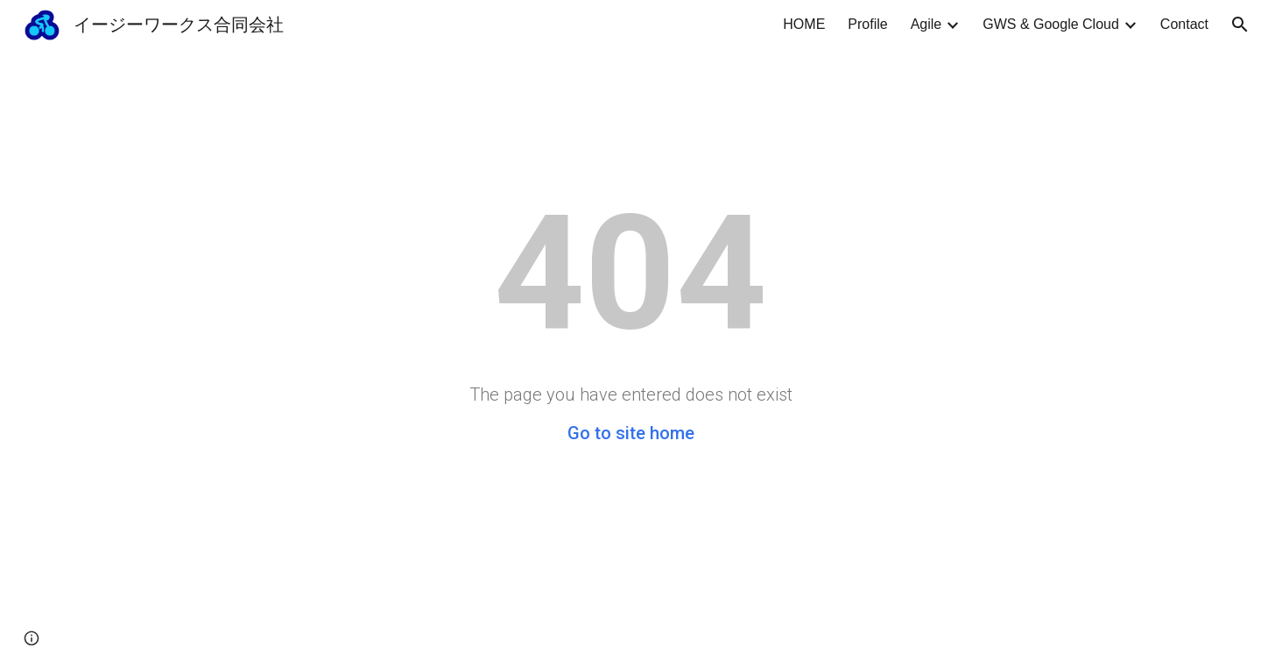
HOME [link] (804, 24)
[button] (1240, 25)
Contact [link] (1184, 24)
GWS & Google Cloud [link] (1051, 24)
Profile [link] (867, 24)
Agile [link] (926, 24)
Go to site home (630, 433)
